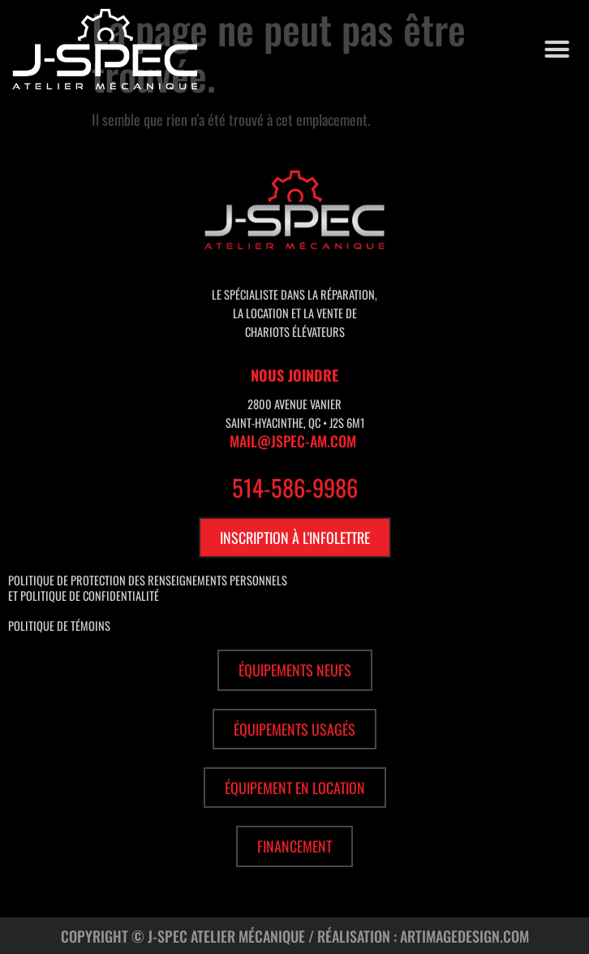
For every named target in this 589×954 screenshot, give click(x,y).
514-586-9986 (295, 487)
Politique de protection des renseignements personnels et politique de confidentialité (147, 588)
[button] (557, 49)
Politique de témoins (59, 625)
